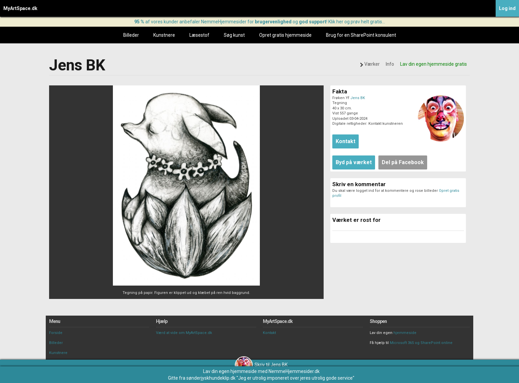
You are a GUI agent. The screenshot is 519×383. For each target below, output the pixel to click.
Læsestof (199, 35)
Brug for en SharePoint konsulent (361, 35)
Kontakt (269, 333)
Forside (55, 333)
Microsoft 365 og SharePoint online (421, 343)
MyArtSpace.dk (20, 8)
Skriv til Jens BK (261, 364)
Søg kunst (234, 35)
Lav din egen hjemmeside (230, 371)
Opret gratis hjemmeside (285, 35)
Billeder (131, 35)
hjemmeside (404, 333)
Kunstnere (164, 35)
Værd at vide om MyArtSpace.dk (184, 333)
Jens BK (357, 98)
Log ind (507, 8)
